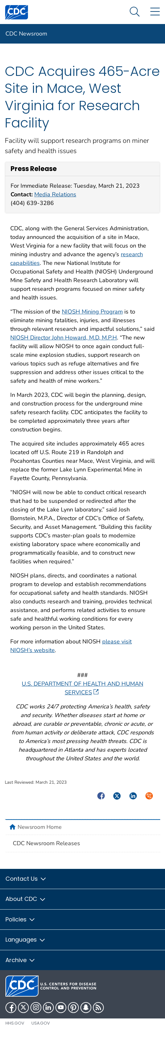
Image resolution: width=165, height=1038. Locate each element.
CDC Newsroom (26, 33)
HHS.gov (14, 1023)
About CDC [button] (25, 899)
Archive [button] (20, 960)
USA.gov (40, 1023)
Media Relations (55, 194)
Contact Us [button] (26, 879)
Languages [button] (25, 940)
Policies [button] (20, 919)
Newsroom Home (40, 827)
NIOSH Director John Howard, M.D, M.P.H (63, 337)
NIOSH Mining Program (92, 311)
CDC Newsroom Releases (46, 843)
